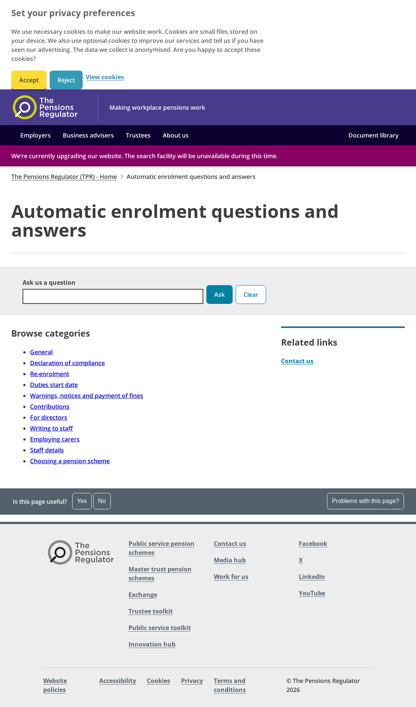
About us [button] (176, 135)
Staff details (47, 450)
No (102, 501)
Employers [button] (35, 135)
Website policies (55, 685)
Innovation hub (152, 644)
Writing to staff (51, 428)
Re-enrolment (49, 374)
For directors (48, 417)
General (41, 352)
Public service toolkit (160, 628)
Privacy (192, 681)
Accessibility (117, 681)
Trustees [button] (138, 135)
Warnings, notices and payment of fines (86, 395)
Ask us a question (49, 282)
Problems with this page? (365, 501)
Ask (219, 294)
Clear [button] (251, 294)
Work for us (231, 577)
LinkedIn (312, 577)
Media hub (230, 560)
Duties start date (54, 385)
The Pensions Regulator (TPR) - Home (64, 176)
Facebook (313, 543)
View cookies (105, 77)
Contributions (50, 406)
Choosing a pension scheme (70, 461)
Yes (82, 501)
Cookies (158, 681)
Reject (66, 80)
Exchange (143, 595)
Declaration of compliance (67, 363)
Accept (29, 80)
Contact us (297, 361)
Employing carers (55, 439)
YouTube (312, 593)
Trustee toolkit (151, 611)
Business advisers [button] (88, 135)
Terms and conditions (230, 685)
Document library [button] (373, 135)
